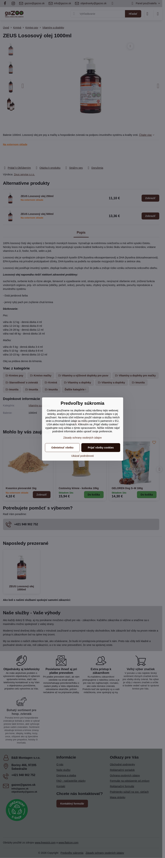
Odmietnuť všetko (62, 447)
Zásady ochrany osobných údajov (82, 437)
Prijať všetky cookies (101, 447)
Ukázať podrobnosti (82, 455)
